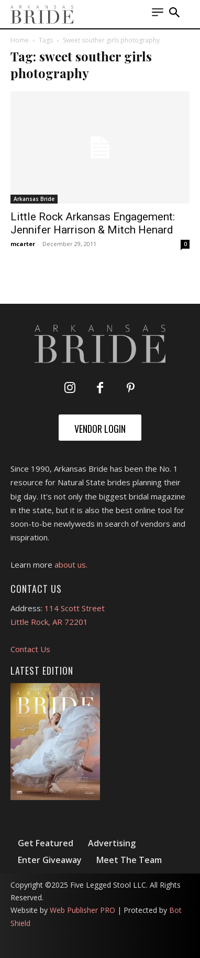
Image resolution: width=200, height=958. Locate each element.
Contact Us (30, 649)
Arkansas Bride (34, 199)
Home (19, 40)
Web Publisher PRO (82, 910)
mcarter (22, 244)
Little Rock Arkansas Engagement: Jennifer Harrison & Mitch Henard (92, 223)
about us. (70, 564)
